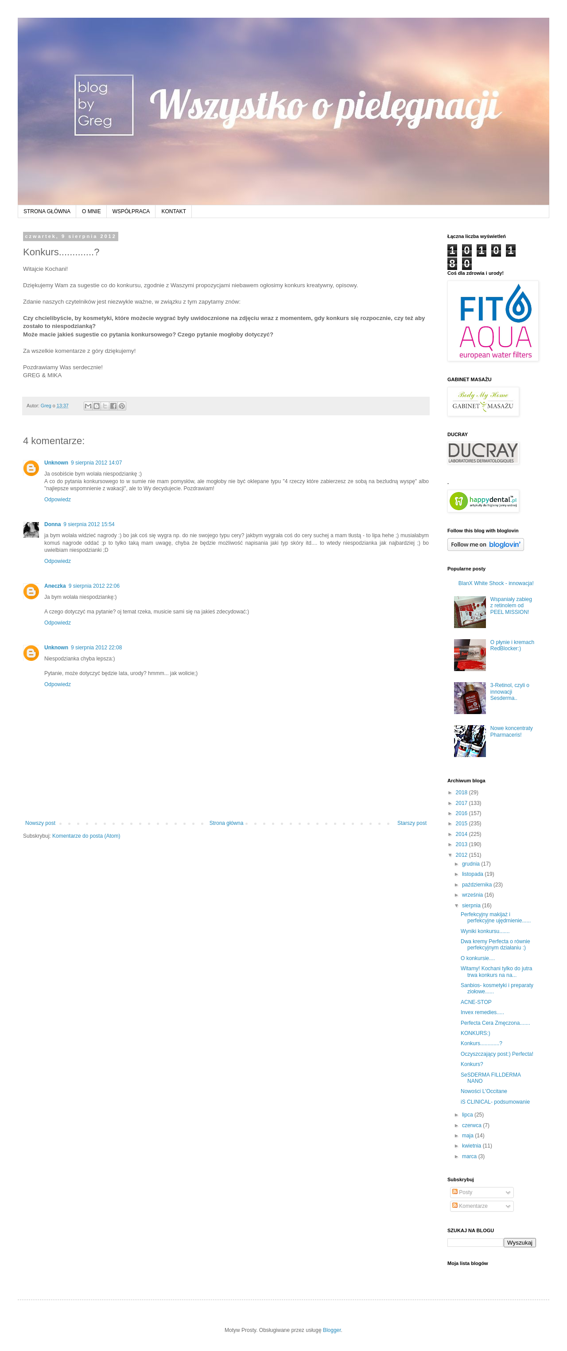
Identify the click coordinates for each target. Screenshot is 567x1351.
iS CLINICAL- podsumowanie (495, 1102)
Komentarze (470, 1206)
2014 (462, 834)
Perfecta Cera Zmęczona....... (495, 1023)
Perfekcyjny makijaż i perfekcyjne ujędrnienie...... (496, 917)
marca (470, 1156)
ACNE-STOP (476, 1002)
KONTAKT (173, 211)
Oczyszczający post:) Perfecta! (497, 1054)
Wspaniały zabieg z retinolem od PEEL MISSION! (511, 605)
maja (468, 1135)
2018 (462, 792)
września (473, 895)
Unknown (56, 463)
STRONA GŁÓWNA (46, 211)
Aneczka (55, 586)
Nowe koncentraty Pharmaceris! (511, 731)
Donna (52, 524)
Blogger (332, 1330)
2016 (462, 813)
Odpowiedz (57, 499)
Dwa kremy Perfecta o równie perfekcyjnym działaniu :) (495, 944)
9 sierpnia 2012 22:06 (94, 586)
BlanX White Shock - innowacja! (496, 583)
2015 (462, 823)
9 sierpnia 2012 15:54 (88, 524)
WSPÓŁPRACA (131, 211)
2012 (462, 855)
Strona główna (227, 823)
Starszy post (412, 823)
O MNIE (91, 211)
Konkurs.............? (481, 1043)
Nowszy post (40, 823)
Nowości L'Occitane (484, 1091)
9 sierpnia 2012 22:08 (96, 647)
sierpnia (472, 905)
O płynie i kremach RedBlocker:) (512, 645)
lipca (468, 1115)
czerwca (472, 1125)
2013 (462, 844)
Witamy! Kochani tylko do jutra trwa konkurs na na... (496, 971)
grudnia (471, 864)
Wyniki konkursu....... (485, 931)
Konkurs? (472, 1064)
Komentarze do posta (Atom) (86, 836)
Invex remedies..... (482, 1012)
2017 (462, 803)
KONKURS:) (475, 1033)
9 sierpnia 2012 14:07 (96, 463)
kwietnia (472, 1146)
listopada (473, 874)
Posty (462, 1192)
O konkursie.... (478, 958)
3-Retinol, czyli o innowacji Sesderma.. (509, 691)
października (477, 885)
